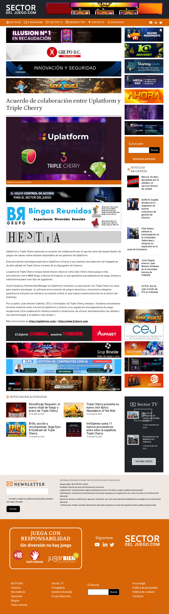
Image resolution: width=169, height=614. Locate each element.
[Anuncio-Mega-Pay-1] (144, 81)
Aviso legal (138, 583)
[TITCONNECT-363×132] (144, 365)
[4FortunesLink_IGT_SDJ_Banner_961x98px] (104, 8)
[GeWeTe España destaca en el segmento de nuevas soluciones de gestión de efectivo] (133, 205)
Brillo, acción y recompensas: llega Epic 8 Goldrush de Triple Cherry (45, 428)
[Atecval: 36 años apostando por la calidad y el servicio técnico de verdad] (133, 183)
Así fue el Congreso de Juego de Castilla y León (151, 417)
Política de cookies (143, 591)
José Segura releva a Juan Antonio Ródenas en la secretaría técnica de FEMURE (150, 268)
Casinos (16, 587)
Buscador (117, 22)
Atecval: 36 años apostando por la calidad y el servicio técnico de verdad (150, 183)
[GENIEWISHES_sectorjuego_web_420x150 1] (144, 316)
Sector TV (57, 583)
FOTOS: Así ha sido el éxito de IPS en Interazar (149, 289)
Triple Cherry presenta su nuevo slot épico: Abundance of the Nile (102, 407)
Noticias (15, 22)
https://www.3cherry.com (73, 321)
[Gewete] (144, 112)
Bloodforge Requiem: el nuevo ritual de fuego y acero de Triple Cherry (44, 407)
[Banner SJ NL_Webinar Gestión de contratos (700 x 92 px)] (63, 367)
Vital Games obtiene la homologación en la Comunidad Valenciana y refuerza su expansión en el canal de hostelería (143, 239)
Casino (10, 182)
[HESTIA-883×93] (63, 237)
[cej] (144, 332)
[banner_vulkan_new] (63, 195)
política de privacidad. (147, 505)
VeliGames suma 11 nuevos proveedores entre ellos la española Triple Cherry (101, 428)
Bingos (15, 600)
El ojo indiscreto (61, 596)
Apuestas (16, 596)
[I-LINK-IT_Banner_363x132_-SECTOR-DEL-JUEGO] (144, 35)
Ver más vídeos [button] (144, 461)
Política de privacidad (144, 587)
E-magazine (35, 22)
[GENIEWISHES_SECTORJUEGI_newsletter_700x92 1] (63, 86)
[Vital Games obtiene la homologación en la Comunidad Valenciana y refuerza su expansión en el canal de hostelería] (133, 234)
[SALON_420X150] (144, 96)
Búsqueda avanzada (144, 158)
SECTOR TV (56, 22)
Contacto (97, 22)
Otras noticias (19, 604)
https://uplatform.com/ (42, 321)
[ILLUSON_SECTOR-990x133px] (63, 35)
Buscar (154, 150)
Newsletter (77, 22)
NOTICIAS (17, 583)
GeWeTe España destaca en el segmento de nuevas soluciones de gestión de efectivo (149, 208)
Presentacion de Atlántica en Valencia (151, 439)
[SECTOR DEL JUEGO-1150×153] (63, 52)
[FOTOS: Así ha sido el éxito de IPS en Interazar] (133, 292)
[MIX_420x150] (144, 381)
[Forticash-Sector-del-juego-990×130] (63, 69)
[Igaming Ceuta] (144, 66)
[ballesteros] (144, 349)
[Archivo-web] (144, 128)
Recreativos (18, 591)
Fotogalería (58, 587)
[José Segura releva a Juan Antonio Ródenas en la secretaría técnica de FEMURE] (133, 266)
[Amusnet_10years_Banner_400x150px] (144, 50)
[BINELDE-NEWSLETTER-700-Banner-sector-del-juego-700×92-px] (63, 350)
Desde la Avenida (62, 591)
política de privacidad (35, 499)
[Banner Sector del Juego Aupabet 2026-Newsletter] (63, 333)
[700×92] (63, 384)
